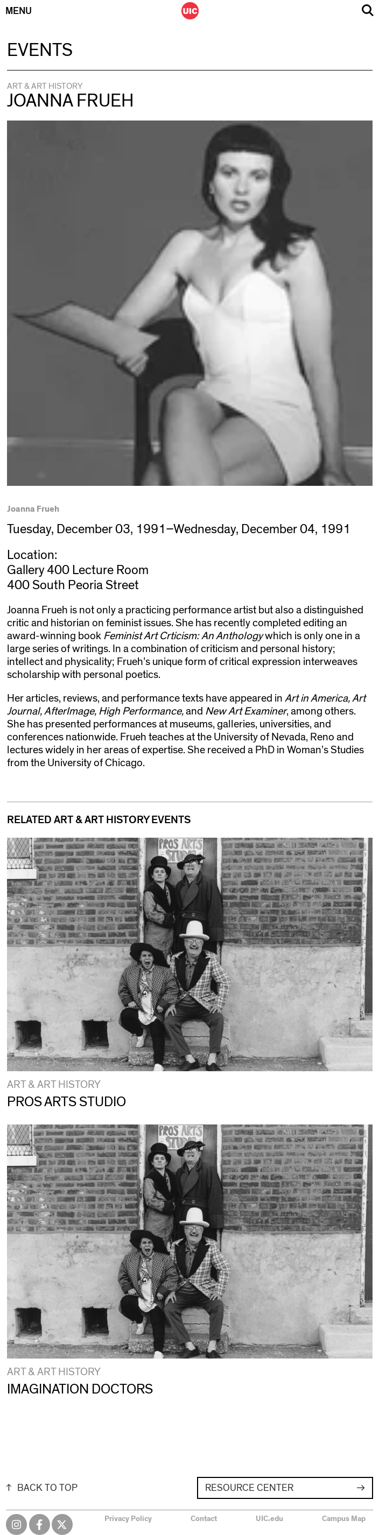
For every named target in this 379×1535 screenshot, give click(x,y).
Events (40, 50)
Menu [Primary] (18, 11)
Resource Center (249, 1488)
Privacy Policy (128, 1519)
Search (368, 10)
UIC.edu (269, 1519)
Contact (204, 1519)
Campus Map (344, 1519)
